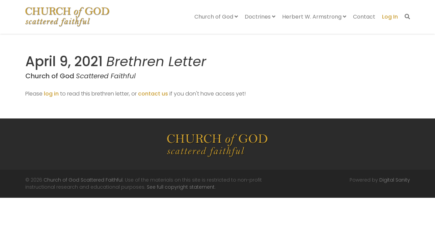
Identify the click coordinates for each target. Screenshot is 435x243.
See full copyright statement (181, 187)
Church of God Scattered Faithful (83, 180)
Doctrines (260, 17)
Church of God (216, 17)
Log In (390, 17)
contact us (153, 94)
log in (51, 94)
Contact (364, 17)
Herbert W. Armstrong (314, 17)
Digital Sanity (394, 180)
